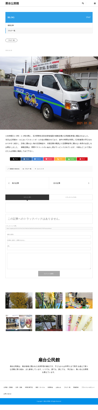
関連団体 (76, 387)
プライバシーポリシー (88, 387)
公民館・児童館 (8, 387)
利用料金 (50, 387)
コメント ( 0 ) (27, 197)
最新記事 (11, 25)
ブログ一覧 (11, 30)
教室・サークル (40, 387)
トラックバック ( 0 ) (70, 197)
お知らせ (58, 387)
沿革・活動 (19, 387)
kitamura (16, 169)
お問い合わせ (7, 394)
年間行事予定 (29, 387)
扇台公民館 (12, 3)
